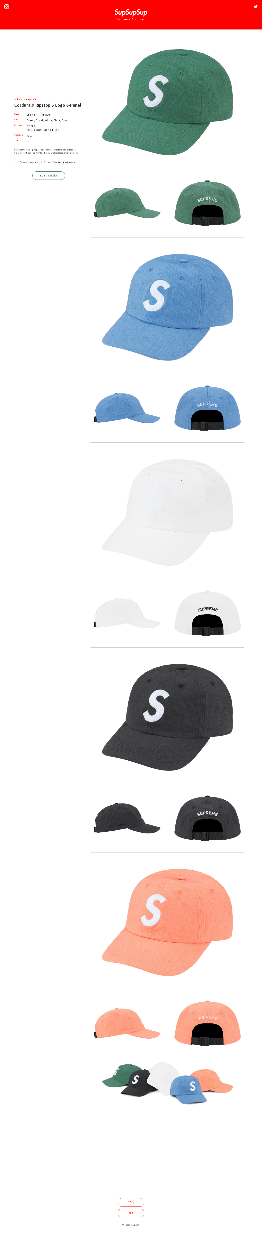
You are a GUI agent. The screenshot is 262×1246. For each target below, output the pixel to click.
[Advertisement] (48, 64)
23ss (131, 1202)
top (131, 1212)
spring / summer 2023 (25, 99)
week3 (31, 126)
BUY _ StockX (49, 175)
